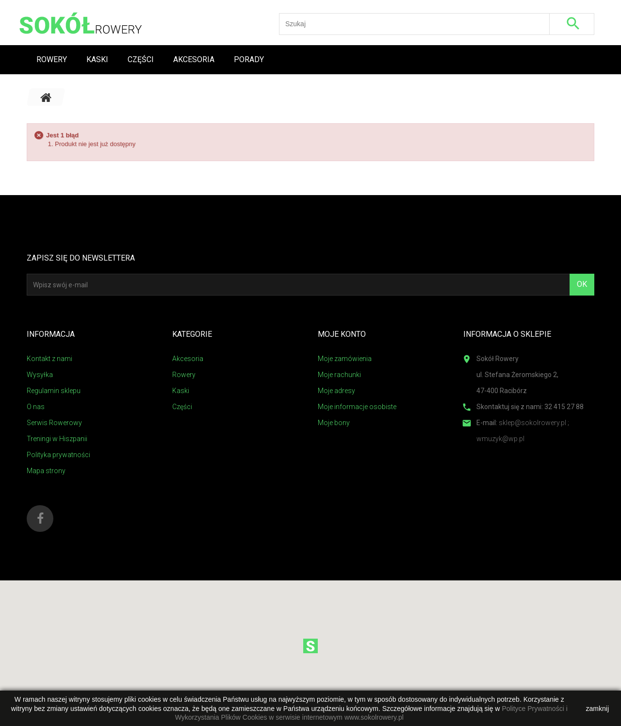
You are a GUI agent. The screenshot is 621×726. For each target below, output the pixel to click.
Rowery (51, 59)
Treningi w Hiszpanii (57, 439)
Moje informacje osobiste (357, 407)
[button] (310, 646)
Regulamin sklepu (54, 391)
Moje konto (342, 334)
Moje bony (334, 423)
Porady (249, 59)
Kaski (97, 59)
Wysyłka (40, 375)
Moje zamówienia (345, 359)
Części (141, 59)
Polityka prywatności (58, 455)
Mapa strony (46, 471)
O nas (36, 407)
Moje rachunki (339, 375)
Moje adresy (336, 391)
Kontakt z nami (49, 359)
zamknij (597, 708)
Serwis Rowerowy (54, 423)
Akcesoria (193, 59)
